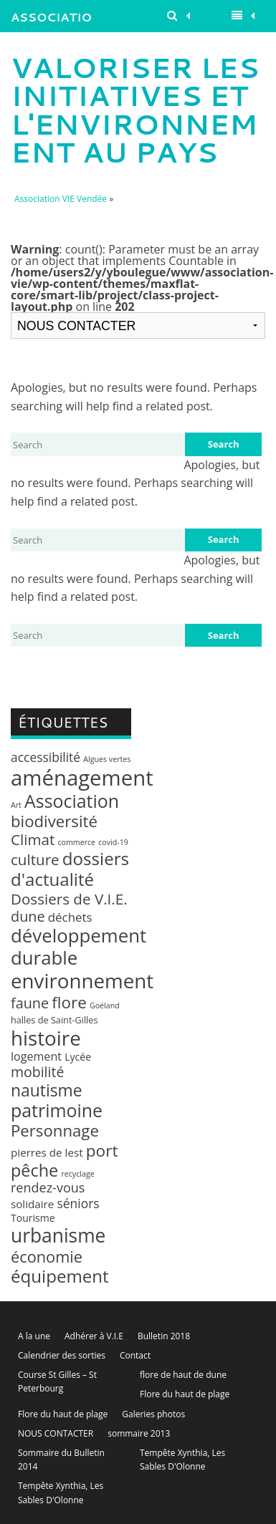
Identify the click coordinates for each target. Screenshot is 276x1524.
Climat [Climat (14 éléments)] (32, 839)
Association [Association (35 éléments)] (71, 800)
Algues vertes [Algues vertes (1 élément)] (106, 759)
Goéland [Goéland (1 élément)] (105, 1005)
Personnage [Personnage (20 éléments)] (55, 1130)
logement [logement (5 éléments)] (36, 1056)
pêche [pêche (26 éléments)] (34, 1170)
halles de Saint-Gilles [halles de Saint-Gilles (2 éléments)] (54, 1019)
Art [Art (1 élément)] (16, 805)
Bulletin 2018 (164, 1336)
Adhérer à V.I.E (94, 1336)
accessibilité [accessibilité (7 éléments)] (45, 757)
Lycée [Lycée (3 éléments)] (78, 1057)
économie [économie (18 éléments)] (46, 1256)
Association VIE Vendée (51, 20)
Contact (135, 1355)
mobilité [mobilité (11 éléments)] (37, 1071)
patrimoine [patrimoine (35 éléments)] (57, 1110)
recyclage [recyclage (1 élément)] (77, 1174)
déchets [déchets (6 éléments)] (70, 917)
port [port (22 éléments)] (102, 1150)
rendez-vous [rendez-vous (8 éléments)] (48, 1187)
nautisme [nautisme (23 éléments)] (46, 1090)
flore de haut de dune (183, 1375)
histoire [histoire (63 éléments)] (46, 1037)
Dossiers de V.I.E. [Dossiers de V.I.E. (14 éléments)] (69, 899)
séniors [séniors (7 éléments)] (78, 1203)
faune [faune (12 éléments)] (30, 1003)
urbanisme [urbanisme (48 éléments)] (58, 1235)
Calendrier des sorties (61, 1355)
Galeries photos (153, 1414)
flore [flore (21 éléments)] (69, 1002)
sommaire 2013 (139, 1433)
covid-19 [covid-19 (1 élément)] (113, 842)
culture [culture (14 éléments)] (35, 859)
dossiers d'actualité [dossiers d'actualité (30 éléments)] (70, 869)
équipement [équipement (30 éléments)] (60, 1276)
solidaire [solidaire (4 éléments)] (32, 1204)
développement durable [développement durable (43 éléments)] (78, 946)
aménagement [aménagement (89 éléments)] (82, 777)
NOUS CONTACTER (55, 1433)
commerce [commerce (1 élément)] (76, 842)
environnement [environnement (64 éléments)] (82, 980)
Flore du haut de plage (184, 1394)
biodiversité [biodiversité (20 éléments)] (54, 821)
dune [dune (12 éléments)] (28, 916)
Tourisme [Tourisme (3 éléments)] (33, 1218)
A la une (34, 1336)
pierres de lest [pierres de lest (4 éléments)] (47, 1152)
